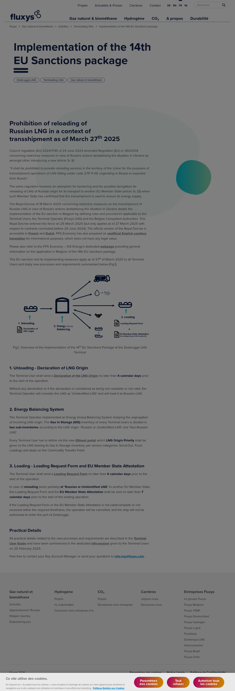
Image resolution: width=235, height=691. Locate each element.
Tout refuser (178, 684)
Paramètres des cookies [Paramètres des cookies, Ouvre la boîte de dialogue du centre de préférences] (148, 684)
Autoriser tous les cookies (208, 684)
